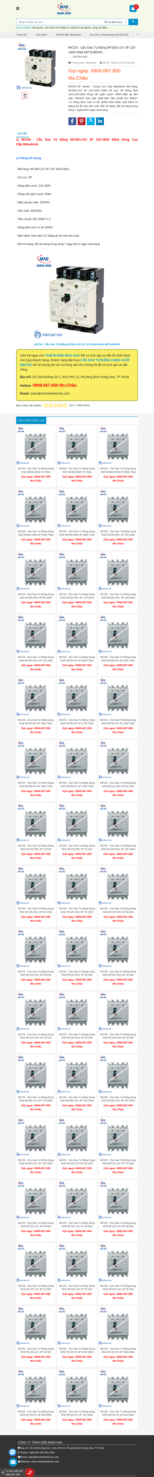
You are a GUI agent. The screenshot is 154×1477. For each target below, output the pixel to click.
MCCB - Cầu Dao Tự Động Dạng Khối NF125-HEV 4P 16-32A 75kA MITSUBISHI (77, 849)
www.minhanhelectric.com (45, 1461)
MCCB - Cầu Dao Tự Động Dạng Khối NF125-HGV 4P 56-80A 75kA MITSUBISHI (118, 912)
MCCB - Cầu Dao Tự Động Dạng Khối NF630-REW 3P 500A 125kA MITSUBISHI (36, 472)
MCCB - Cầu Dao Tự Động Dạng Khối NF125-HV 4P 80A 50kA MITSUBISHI (36, 1415)
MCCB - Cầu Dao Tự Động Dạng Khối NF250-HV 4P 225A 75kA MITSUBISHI (118, 660)
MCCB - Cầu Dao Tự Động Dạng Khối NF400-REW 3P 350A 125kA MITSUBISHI (77, 472)
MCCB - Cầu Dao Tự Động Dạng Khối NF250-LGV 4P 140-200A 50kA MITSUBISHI (77, 1100)
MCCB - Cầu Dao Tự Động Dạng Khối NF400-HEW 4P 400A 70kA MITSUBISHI (77, 535)
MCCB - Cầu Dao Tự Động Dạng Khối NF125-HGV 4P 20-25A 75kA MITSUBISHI (77, 1038)
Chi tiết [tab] (22, 133)
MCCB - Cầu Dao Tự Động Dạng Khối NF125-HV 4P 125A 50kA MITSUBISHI (77, 1352)
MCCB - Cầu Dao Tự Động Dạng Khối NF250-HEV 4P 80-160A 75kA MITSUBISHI (36, 597)
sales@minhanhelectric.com (43, 1457)
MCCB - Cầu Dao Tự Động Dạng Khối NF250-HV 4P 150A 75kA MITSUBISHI (36, 786)
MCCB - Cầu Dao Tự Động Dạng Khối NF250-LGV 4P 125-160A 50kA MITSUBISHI (118, 1100)
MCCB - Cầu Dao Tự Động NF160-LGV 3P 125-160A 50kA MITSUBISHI (77, 344)
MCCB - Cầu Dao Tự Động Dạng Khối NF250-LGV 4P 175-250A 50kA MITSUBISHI (36, 1100)
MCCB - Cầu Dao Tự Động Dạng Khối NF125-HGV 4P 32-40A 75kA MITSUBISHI (118, 975)
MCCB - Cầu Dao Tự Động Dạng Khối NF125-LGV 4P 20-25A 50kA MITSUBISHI (118, 1289)
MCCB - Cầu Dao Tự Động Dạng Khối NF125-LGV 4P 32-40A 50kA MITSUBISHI (36, 1289)
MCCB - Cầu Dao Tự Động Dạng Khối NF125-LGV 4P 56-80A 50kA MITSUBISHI (36, 1226)
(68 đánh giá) (80, 56)
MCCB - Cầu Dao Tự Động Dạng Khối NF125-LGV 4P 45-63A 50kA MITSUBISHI (77, 1226)
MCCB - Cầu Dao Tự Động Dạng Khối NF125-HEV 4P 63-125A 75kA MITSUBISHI (118, 786)
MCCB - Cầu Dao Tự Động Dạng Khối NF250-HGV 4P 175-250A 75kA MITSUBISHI (77, 597)
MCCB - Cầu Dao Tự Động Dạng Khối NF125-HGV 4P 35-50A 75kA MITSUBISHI (77, 975)
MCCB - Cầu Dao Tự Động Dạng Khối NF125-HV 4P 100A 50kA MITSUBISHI (118, 1352)
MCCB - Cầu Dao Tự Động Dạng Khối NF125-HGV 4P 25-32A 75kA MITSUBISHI (36, 1038)
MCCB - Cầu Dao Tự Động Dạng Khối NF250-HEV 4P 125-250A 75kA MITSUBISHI (118, 535)
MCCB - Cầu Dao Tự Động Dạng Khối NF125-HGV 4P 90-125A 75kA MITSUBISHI (36, 912)
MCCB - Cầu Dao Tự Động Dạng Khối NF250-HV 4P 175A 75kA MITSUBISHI (77, 723)
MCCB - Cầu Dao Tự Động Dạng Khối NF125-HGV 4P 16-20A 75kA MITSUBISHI (118, 1038)
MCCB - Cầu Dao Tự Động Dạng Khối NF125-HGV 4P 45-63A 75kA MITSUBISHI (36, 975)
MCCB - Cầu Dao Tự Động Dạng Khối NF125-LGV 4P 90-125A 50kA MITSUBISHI (77, 1163)
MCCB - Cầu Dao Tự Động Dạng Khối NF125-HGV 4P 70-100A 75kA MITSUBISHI (77, 912)
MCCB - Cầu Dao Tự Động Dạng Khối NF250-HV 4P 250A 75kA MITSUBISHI (77, 660)
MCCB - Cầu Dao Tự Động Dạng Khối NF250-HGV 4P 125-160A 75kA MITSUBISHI (36, 660)
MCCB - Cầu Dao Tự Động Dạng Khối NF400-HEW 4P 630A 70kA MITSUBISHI (36, 535)
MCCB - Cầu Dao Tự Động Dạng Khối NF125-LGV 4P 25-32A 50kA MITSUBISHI (77, 1289)
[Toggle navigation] (17, 8)
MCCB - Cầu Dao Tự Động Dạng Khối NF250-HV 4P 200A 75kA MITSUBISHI (36, 723)
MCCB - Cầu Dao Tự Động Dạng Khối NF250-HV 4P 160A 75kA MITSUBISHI (118, 723)
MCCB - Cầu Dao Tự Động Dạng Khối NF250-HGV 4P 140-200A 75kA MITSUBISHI (118, 597)
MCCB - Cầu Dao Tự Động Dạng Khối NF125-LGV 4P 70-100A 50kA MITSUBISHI (118, 1163)
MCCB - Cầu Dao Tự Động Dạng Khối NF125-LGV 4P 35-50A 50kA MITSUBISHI (118, 1226)
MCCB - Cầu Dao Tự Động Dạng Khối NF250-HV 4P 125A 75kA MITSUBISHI (77, 786)
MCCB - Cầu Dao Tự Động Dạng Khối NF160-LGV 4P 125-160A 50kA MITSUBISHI (36, 1163)
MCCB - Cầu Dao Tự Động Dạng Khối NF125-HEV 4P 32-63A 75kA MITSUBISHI (36, 849)
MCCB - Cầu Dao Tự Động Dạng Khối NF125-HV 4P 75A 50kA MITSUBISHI (77, 1415)
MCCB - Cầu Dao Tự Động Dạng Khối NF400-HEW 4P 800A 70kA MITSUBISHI (118, 472)
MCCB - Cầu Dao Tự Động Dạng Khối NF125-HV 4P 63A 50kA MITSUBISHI (118, 1415)
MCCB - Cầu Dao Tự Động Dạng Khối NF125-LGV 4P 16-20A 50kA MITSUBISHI (36, 1352)
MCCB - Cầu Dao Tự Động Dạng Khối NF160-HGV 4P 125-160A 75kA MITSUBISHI (118, 849)
